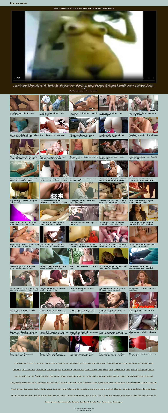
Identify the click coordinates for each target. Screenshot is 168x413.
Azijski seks (80, 91)
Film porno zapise (19, 3)
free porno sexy (91, 91)
